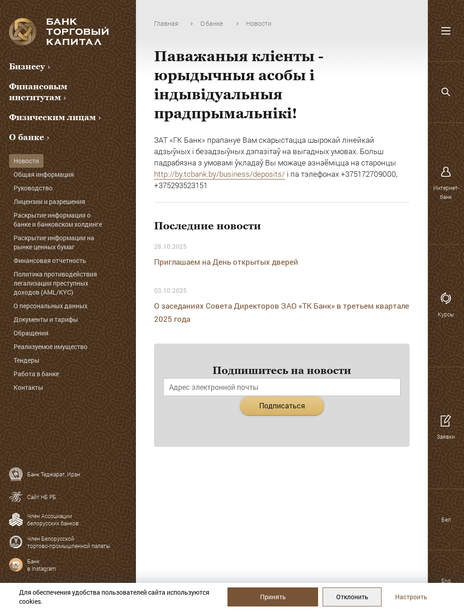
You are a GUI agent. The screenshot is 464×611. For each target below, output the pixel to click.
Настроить (411, 596)
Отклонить (352, 596)
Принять (273, 596)
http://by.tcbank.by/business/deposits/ (219, 174)
